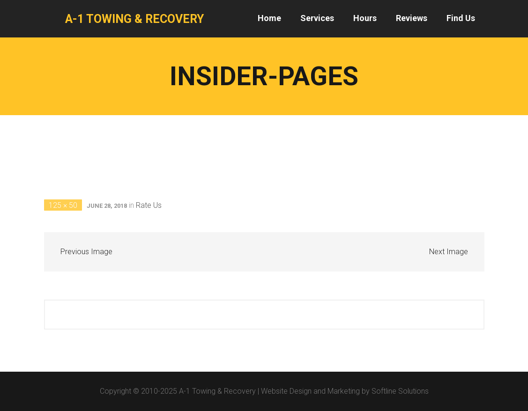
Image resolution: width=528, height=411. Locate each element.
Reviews (411, 18)
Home (269, 18)
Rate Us (149, 205)
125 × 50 (63, 205)
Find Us (460, 18)
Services (317, 18)
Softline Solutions (400, 391)
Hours (365, 18)
